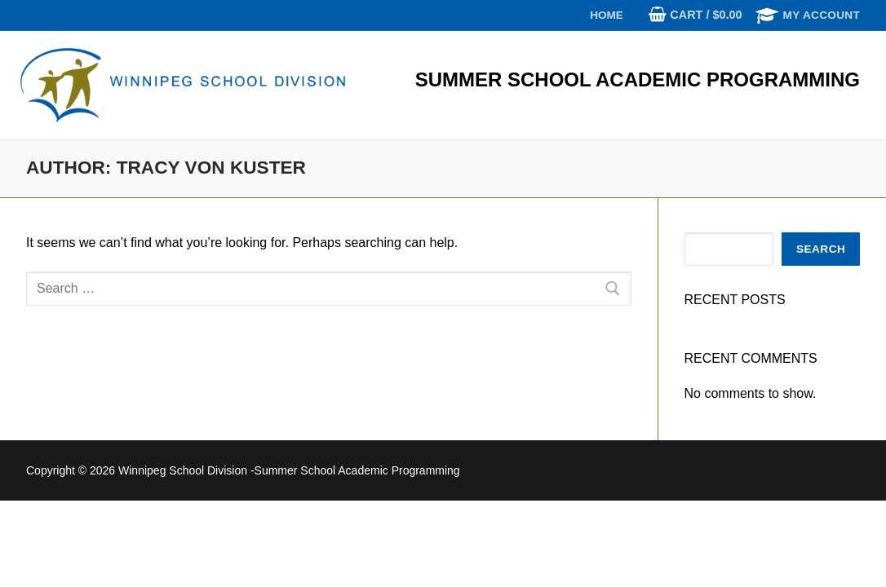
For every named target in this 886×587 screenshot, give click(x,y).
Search (820, 249)
